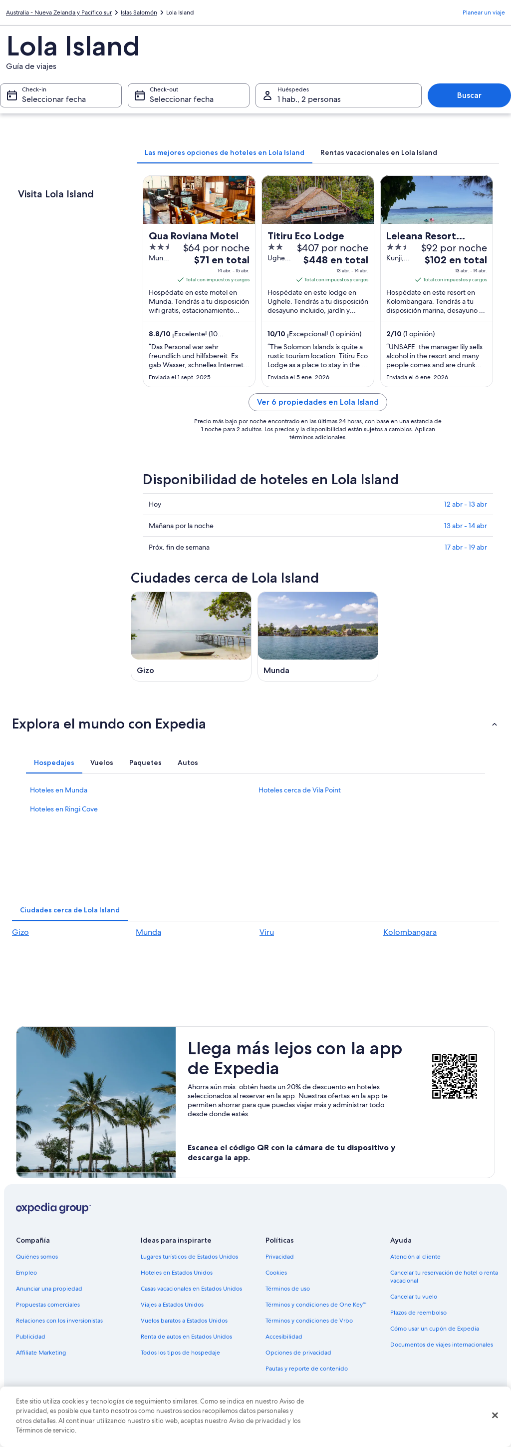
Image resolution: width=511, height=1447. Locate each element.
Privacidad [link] (279, 1257)
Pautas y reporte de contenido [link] (306, 1369)
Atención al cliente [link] (415, 1257)
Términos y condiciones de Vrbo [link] (309, 1321)
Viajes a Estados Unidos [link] (172, 1305)
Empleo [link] (26, 1273)
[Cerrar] (495, 1416)
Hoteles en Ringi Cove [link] (64, 808)
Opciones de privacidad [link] (298, 1353)
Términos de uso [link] (287, 1289)
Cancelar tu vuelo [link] (413, 1297)
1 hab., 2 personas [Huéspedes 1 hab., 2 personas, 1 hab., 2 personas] (309, 99)
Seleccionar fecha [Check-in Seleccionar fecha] (54, 99)
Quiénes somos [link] (37, 1257)
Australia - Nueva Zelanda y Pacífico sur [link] (59, 12)
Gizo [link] (20, 932)
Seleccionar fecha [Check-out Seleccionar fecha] (182, 99)
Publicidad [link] (30, 1337)
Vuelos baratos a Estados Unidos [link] (184, 1321)
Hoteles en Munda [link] (58, 789)
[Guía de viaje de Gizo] (191, 637)
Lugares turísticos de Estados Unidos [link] (189, 1257)
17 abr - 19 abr (466, 547)
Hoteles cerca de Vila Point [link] (299, 789)
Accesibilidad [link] (283, 1337)
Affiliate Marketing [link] (41, 1353)
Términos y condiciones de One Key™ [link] (316, 1305)
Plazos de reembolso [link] (418, 1313)
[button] (255, 723)
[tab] (224, 152)
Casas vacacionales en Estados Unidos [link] (191, 1289)
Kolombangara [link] (410, 932)
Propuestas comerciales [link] (48, 1305)
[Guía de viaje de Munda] (317, 637)
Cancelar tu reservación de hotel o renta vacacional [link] (444, 1277)
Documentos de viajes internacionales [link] (441, 1345)
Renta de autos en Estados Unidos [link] (186, 1337)
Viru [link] (266, 932)
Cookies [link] (276, 1273)
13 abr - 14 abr (465, 525)
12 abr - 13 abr (465, 504)
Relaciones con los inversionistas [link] (59, 1321)
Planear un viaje (484, 12)
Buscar (469, 95)
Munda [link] (148, 932)
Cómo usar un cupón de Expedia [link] (434, 1329)
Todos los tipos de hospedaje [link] (180, 1353)
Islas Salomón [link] (139, 12)
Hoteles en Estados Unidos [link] (177, 1273)
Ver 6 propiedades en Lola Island (318, 402)
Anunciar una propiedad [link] (49, 1289)
